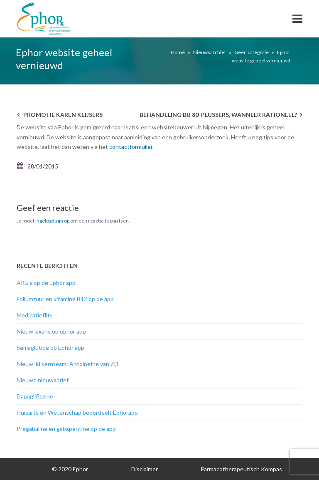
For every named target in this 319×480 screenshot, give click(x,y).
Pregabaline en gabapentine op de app (66, 428)
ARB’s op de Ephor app (46, 282)
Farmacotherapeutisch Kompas (241, 469)
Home (178, 52)
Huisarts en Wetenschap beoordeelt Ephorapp (77, 412)
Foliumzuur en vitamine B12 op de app (65, 298)
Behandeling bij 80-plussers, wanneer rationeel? (218, 114)
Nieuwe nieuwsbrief (43, 380)
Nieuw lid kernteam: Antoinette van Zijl (67, 363)
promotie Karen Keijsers (63, 114)
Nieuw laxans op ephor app (51, 331)
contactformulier (130, 146)
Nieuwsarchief (209, 52)
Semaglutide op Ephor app (50, 347)
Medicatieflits (35, 315)
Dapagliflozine (35, 396)
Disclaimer (144, 469)
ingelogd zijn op (52, 221)
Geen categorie (251, 52)
